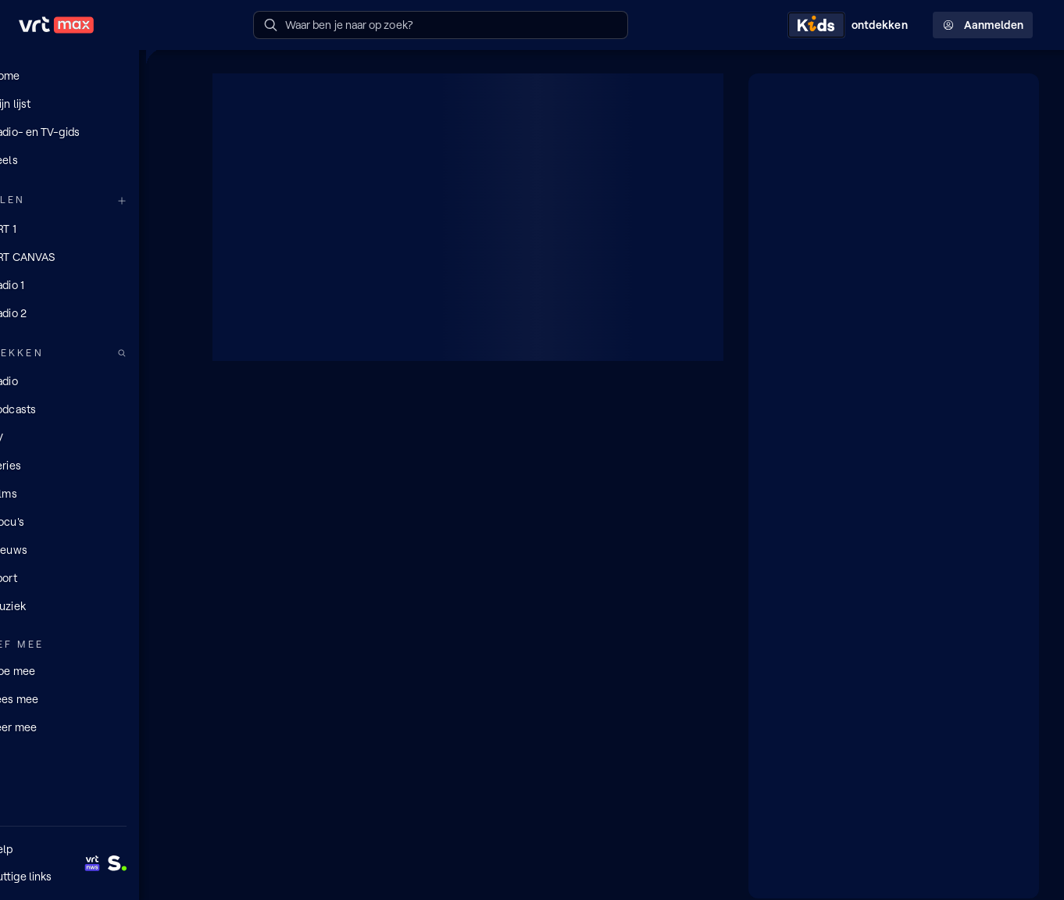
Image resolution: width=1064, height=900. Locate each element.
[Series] (93, 465)
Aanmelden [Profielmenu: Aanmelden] (982, 25)
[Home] (93, 75)
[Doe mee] (93, 669)
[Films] (93, 493)
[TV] (93, 436)
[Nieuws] (93, 549)
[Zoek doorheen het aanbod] (170, 353)
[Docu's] (93, 521)
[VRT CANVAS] (93, 256)
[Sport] (93, 577)
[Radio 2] (93, 312)
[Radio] (93, 380)
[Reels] (93, 160)
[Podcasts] (93, 408)
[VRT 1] (93, 228)
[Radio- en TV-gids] (93, 132)
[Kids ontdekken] (850, 25)
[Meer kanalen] (170, 200)
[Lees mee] (93, 697)
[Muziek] (93, 605)
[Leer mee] (93, 725)
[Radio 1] (93, 284)
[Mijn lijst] (93, 104)
